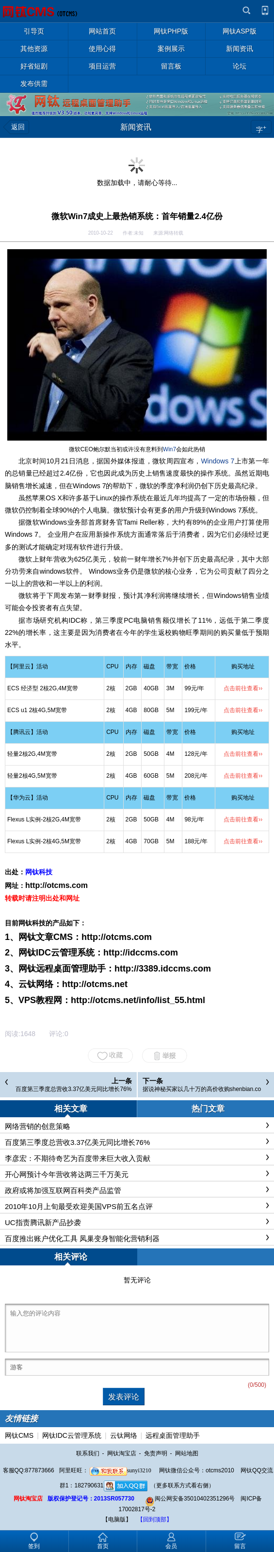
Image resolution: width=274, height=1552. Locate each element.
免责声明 (155, 1453)
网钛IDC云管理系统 (71, 1435)
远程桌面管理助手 (172, 1435)
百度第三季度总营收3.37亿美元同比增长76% (73, 1089)
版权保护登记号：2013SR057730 (91, 1498)
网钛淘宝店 (121, 1453)
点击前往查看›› (243, 688)
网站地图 (186, 1453)
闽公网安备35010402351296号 (190, 1498)
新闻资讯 (135, 127)
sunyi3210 (120, 1470)
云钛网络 (123, 1435)
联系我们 (87, 1453)
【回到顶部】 (154, 1519)
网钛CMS (19, 1435)
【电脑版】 (116, 1519)
